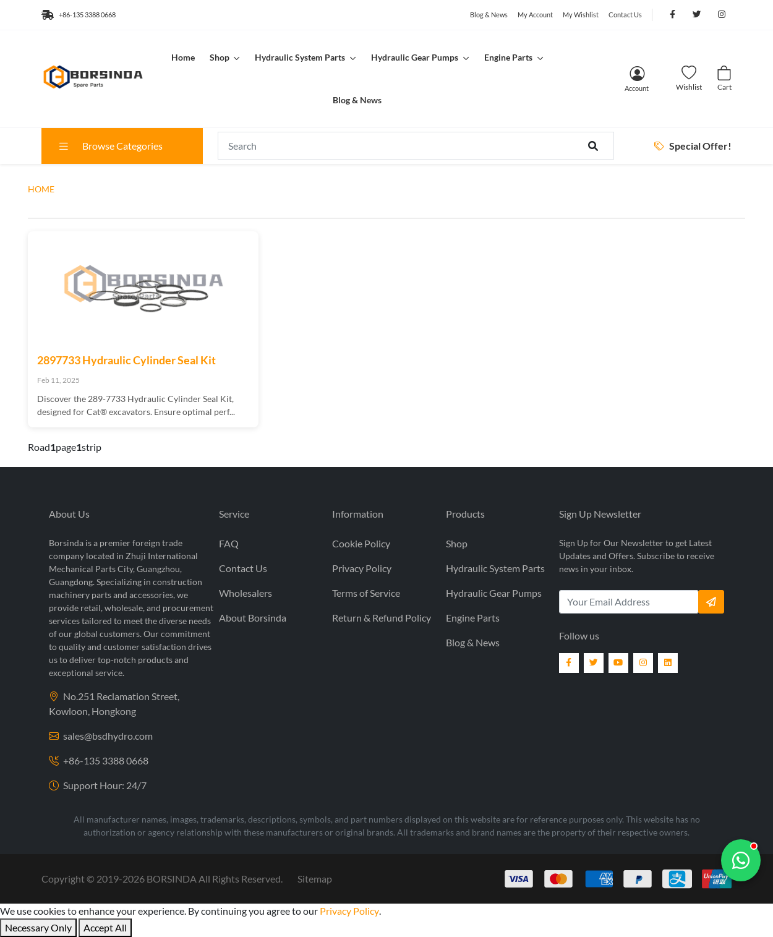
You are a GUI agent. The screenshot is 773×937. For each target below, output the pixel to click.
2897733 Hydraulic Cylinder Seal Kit (126, 360)
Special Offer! (693, 146)
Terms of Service (366, 593)
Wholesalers (245, 593)
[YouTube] (618, 663)
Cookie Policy (361, 543)
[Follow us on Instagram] (722, 15)
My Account (535, 15)
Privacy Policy (361, 568)
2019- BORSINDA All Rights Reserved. (189, 878)
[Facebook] (569, 663)
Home (183, 57)
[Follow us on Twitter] (697, 15)
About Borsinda (252, 617)
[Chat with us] (741, 860)
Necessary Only (38, 927)
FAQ (229, 543)
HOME (41, 189)
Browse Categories (110, 146)
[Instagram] (643, 663)
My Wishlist (581, 15)
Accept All (105, 927)
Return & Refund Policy (381, 617)
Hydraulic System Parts (301, 57)
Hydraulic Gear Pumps (415, 57)
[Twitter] (594, 663)
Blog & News (489, 15)
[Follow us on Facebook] (672, 15)
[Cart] (724, 78)
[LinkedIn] (668, 663)
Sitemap (314, 878)
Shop (220, 57)
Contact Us (625, 15)
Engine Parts (509, 57)
